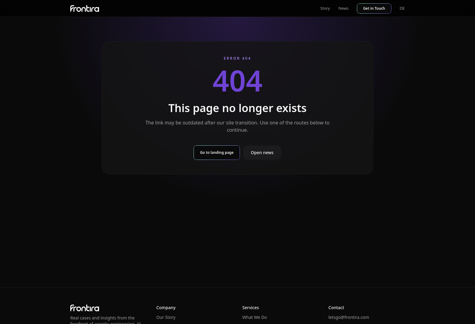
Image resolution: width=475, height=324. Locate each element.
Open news (262, 152)
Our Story (165, 317)
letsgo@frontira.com (348, 317)
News (343, 8)
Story (325, 8)
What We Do (254, 317)
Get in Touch (374, 8)
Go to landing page (217, 152)
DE (402, 8)
